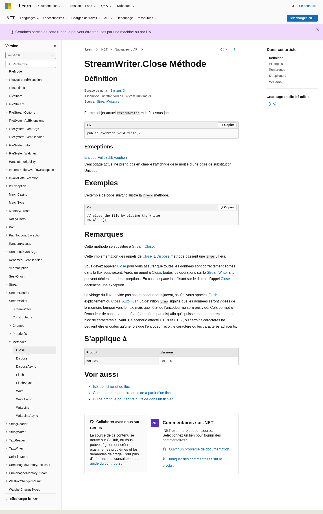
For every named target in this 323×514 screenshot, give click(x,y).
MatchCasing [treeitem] (18, 182)
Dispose (163, 256)
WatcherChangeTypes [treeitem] (24, 477)
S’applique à (277, 75)
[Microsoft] (8, 6)
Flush (212, 295)
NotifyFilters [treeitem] (17, 206)
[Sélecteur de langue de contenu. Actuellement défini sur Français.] (16, 506)
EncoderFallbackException (105, 157)
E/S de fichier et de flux (111, 386)
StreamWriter (217, 272)
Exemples (276, 64)
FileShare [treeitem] (15, 84)
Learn (89, 49)
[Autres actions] (235, 49)
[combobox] (30, 55)
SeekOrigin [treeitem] (16, 264)
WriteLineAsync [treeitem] (27, 403)
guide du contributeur (106, 463)
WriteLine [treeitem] (22, 395)
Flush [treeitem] (20, 362)
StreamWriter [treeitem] (22, 297)
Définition (276, 58)
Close (147, 256)
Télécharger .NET (302, 18)
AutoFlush (130, 301)
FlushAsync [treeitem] (24, 370)
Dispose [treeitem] (22, 346)
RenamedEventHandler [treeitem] (25, 247)
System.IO (117, 90)
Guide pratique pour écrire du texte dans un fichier (133, 399)
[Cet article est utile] (269, 104)
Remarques (277, 69)
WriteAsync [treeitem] (24, 387)
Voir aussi (276, 81)
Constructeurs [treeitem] (22, 305)
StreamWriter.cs (108, 101)
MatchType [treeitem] (16, 190)
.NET (104, 49)
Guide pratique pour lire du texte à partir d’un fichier (134, 393)
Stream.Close (143, 246)
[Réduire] (55, 46)
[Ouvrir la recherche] (292, 6)
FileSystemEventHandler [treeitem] (26, 124)
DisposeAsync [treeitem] (26, 354)
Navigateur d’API (126, 49)
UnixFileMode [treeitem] (18, 444)
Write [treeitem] (19, 379)
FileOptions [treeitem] (17, 75)
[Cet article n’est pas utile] (274, 104)
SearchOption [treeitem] (18, 256)
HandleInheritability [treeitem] (22, 149)
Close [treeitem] (20, 338)
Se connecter (308, 6)
